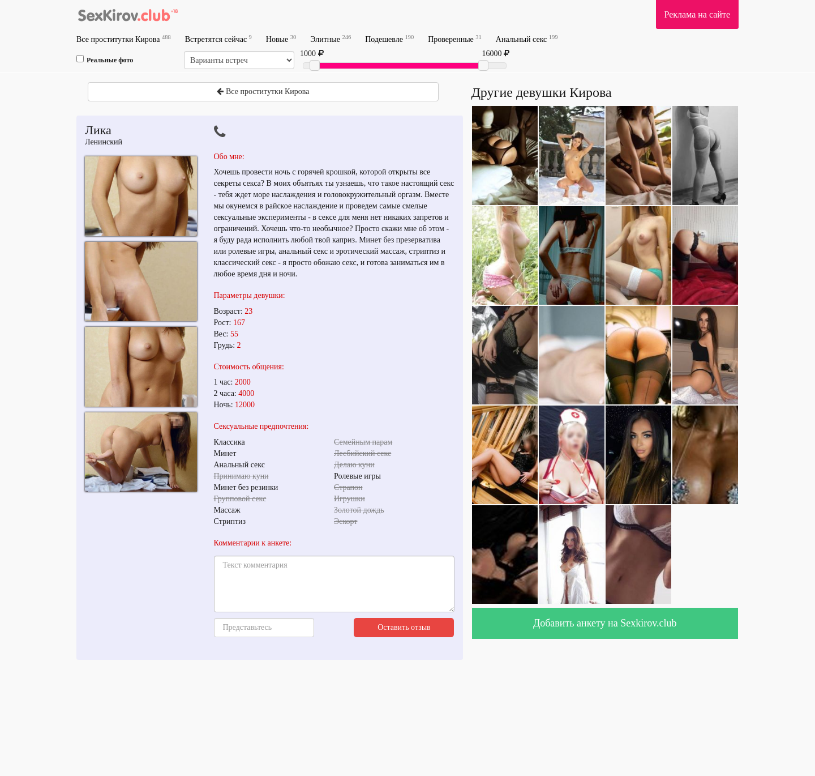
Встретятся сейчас (218, 39)
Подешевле (389, 39)
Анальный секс (527, 39)
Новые (281, 39)
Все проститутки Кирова (123, 39)
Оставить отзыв (404, 627)
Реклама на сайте (697, 14)
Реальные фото (104, 59)
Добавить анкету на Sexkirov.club (605, 623)
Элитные (330, 39)
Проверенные (455, 39)
